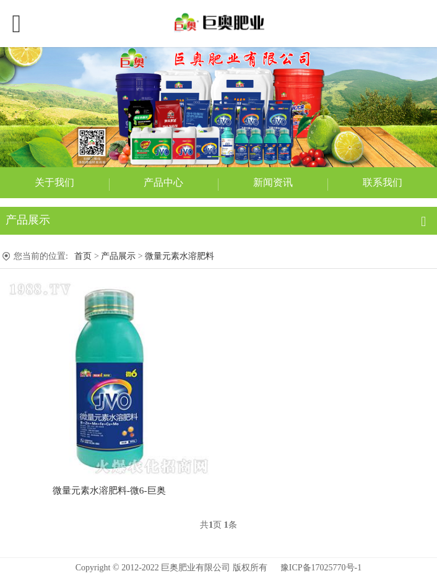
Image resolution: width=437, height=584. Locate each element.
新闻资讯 (273, 182)
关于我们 (54, 182)
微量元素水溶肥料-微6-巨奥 (109, 490)
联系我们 (382, 182)
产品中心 (163, 182)
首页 (83, 256)
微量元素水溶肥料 (179, 256)
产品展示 (118, 256)
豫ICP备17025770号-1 (320, 567)
